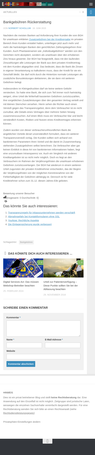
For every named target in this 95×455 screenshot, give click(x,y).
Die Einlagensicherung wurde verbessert (30, 224)
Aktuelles (10, 12)
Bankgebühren (26, 242)
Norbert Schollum (19, 28)
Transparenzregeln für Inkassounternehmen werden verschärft (41, 212)
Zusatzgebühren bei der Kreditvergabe (49, 39)
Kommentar (13, 317)
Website (10, 351)
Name (10, 339)
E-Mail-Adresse (54, 339)
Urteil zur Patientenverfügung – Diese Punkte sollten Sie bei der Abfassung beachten (60, 285)
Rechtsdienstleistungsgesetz (18, 413)
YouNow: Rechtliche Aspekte (23, 220)
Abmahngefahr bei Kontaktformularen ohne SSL (34, 216)
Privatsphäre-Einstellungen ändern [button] (21, 421)
